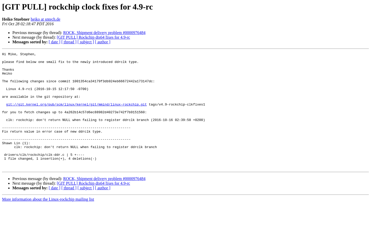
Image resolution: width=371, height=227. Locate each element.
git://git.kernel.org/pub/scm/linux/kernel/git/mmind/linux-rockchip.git (76, 115)
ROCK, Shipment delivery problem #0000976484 (104, 32)
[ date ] (54, 42)
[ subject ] (86, 42)
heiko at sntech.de (45, 19)
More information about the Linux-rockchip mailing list (48, 222)
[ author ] (103, 42)
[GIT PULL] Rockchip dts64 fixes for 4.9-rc (93, 37)
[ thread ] (69, 42)
